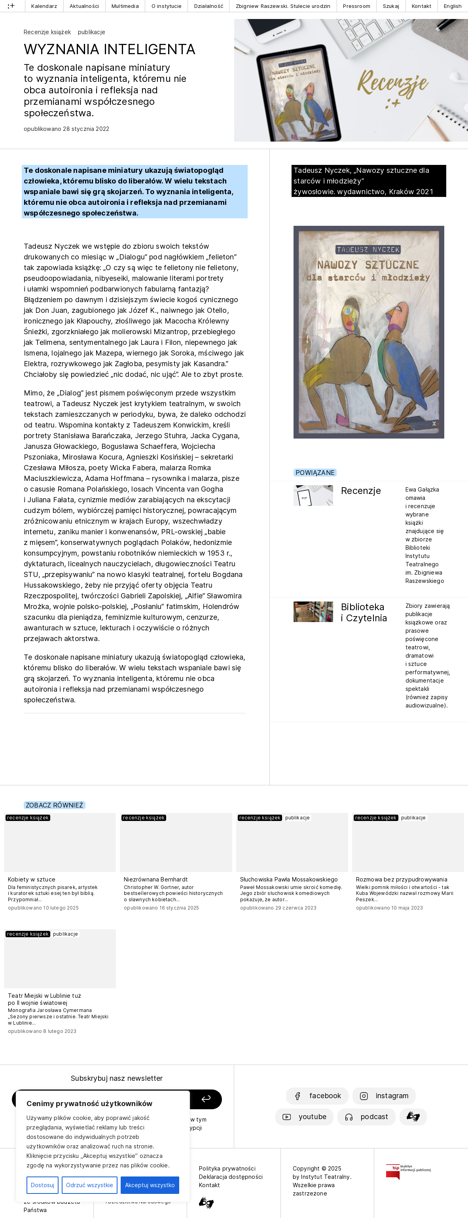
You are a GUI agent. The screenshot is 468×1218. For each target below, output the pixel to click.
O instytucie (167, 6)
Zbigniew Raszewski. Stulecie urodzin (283, 6)
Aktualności (84, 6)
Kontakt (421, 6)
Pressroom (356, 6)
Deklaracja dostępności (231, 1176)
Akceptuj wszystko (150, 1185)
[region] (103, 1146)
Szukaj (391, 6)
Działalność (208, 6)
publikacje (91, 31)
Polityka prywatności (227, 1168)
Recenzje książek (47, 31)
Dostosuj (42, 1185)
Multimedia (125, 6)
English (453, 6)
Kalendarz (44, 6)
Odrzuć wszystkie (89, 1185)
